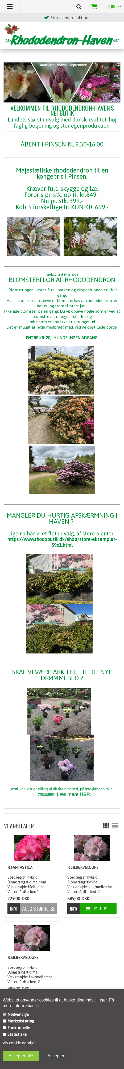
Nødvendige (18, 1014)
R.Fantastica (19, 867)
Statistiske (17, 1034)
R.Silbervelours (82, 867)
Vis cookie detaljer (19, 1043)
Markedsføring (20, 1021)
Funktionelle (18, 1027)
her (38, 1005)
